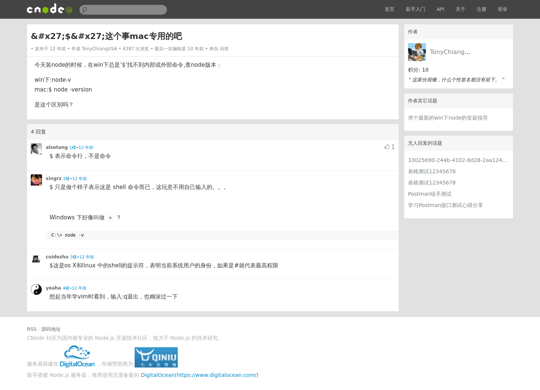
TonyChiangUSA (453, 52)
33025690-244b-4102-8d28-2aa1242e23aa (458, 160)
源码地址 (51, 329)
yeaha (53, 288)
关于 (460, 9)
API (440, 9)
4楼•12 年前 (75, 288)
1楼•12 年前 (81, 147)
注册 (481, 9)
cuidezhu (57, 257)
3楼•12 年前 (82, 257)
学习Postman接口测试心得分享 (445, 205)
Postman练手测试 (430, 194)
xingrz (54, 178)
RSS (32, 329)
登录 (502, 9)
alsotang (57, 147)
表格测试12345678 (432, 171)
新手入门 (415, 9)
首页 (389, 9)
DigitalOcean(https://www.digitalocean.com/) (200, 375)
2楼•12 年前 (75, 178)
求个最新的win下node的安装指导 (448, 118)
